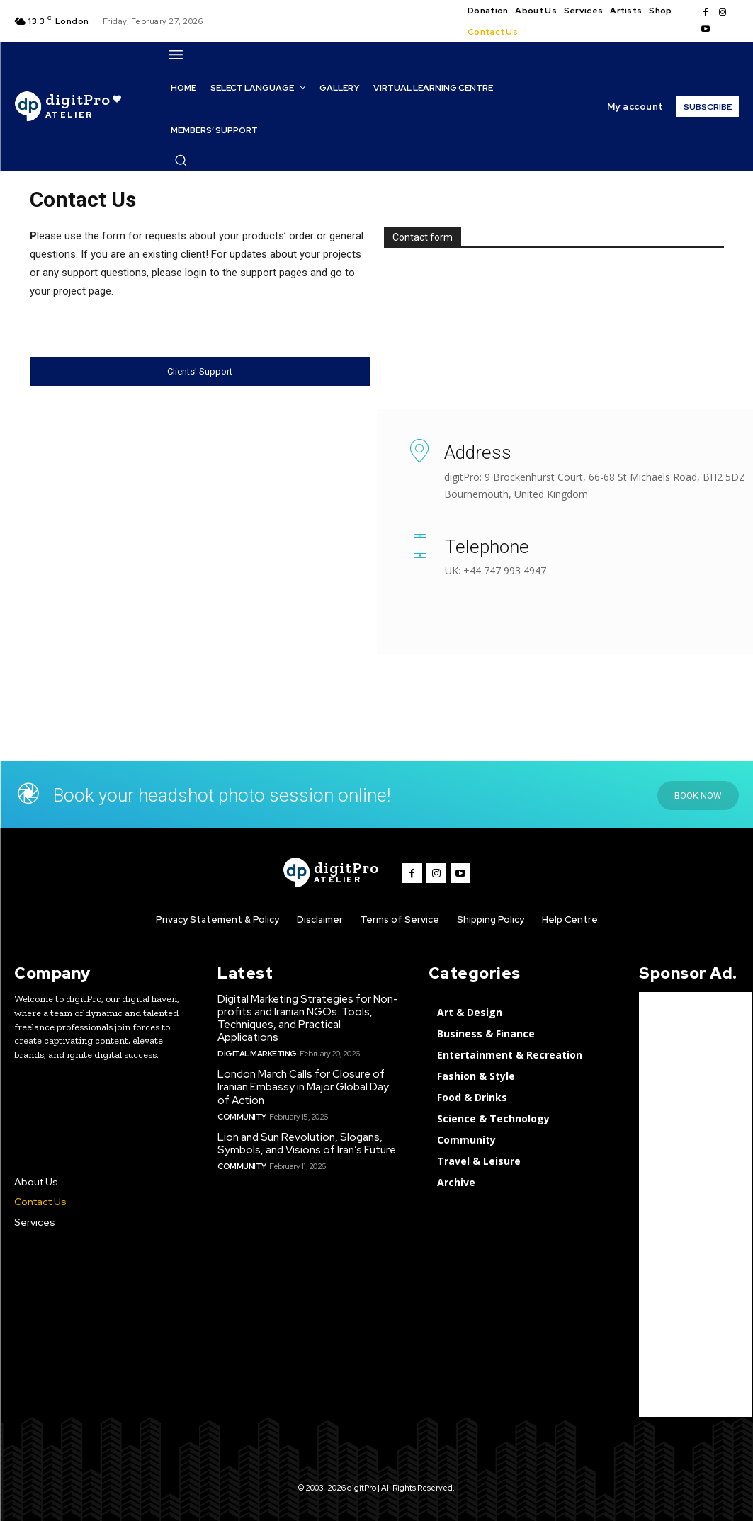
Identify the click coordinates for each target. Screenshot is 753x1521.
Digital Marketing (257, 1054)
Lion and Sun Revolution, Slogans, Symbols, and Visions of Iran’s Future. (307, 1142)
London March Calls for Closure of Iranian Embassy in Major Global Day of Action (303, 1087)
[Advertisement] (695, 1204)
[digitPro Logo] (67, 107)
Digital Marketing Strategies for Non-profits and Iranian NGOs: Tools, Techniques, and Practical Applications (307, 1018)
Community (241, 1116)
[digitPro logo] (331, 873)
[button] (180, 160)
